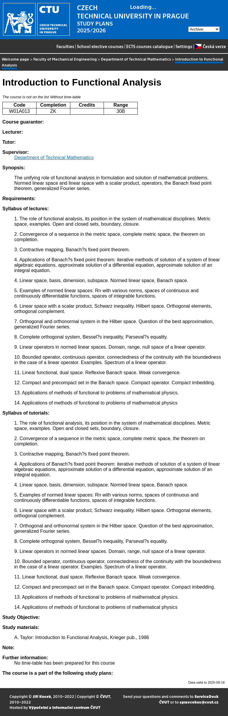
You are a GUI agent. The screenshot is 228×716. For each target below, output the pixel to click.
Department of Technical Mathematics (136, 59)
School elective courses (100, 46)
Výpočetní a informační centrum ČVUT (64, 707)
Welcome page (15, 59)
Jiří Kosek (42, 696)
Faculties (65, 46)
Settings (183, 46)
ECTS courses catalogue (149, 46)
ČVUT (105, 696)
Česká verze (210, 46)
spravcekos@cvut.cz (199, 702)
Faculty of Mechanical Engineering (65, 59)
